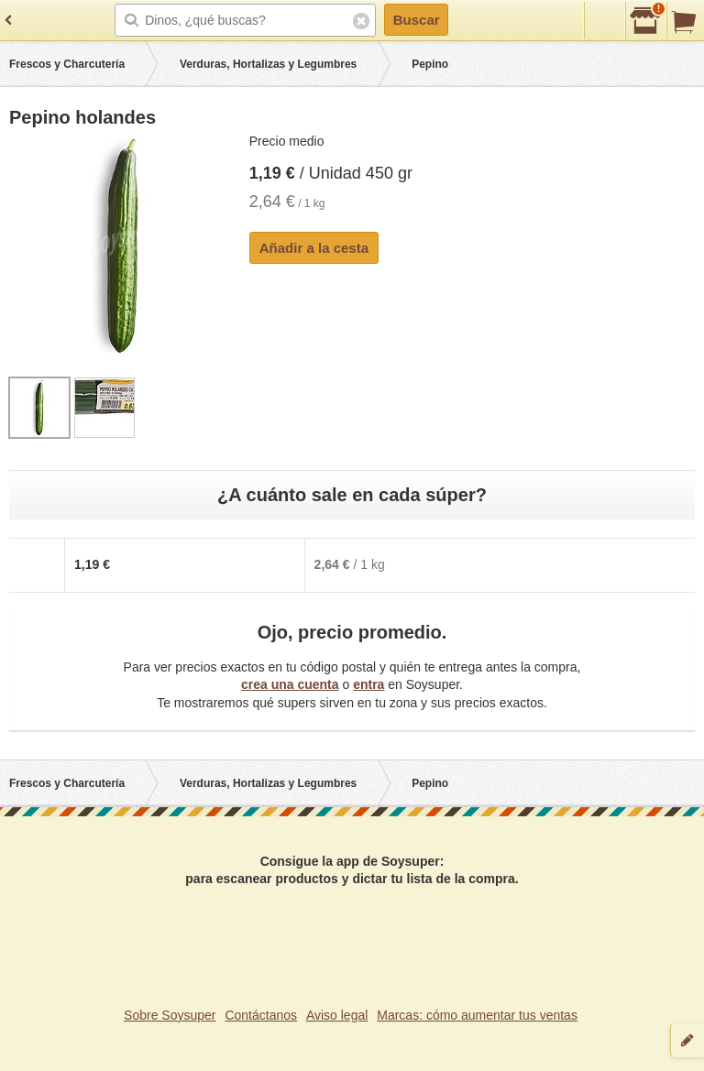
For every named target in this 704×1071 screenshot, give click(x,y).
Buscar (416, 19)
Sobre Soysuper (169, 1015)
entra (368, 684)
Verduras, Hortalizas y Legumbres (268, 64)
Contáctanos (261, 1015)
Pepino (430, 64)
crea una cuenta (290, 684)
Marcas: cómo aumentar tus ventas (477, 1015)
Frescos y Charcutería (67, 64)
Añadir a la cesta (313, 248)
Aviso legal (337, 1015)
